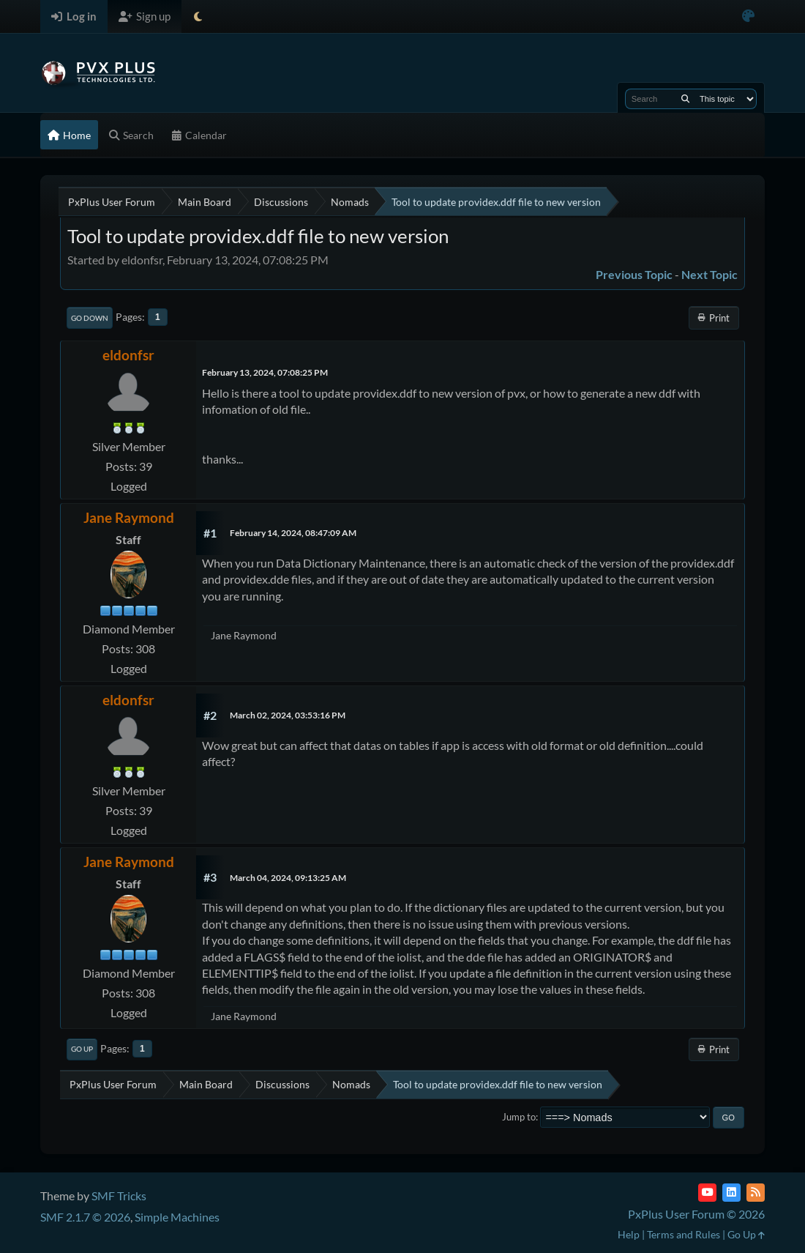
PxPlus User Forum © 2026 (696, 1214)
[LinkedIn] (731, 1192)
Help (629, 1234)
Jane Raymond (128, 517)
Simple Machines (177, 1217)
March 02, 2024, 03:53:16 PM (287, 715)
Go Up (82, 1048)
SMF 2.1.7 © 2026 (85, 1217)
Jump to (519, 1117)
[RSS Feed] (755, 1192)
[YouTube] (707, 1192)
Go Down (89, 317)
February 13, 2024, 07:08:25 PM (265, 372)
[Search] (685, 99)
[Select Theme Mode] (197, 16)
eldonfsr (128, 354)
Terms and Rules (683, 1234)
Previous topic (634, 274)
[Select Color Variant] (748, 16)
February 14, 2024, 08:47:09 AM (293, 533)
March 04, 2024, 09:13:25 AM (288, 877)
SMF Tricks (118, 1195)
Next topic (709, 274)
